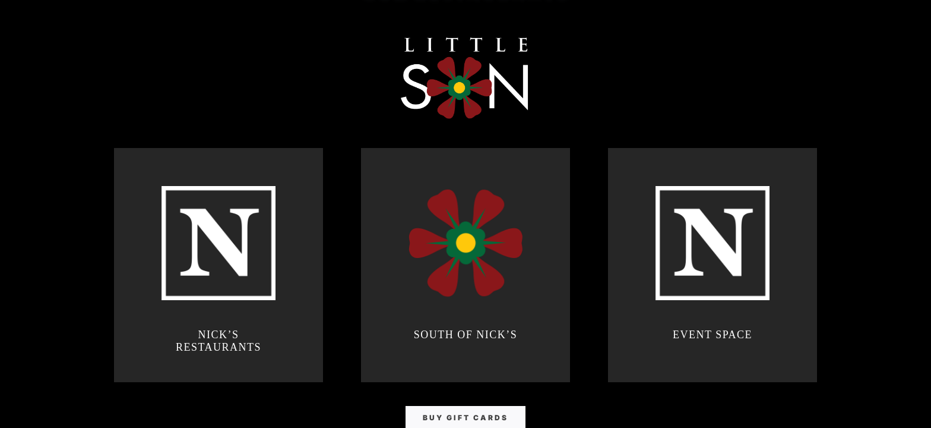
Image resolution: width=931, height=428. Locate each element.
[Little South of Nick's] (465, 77)
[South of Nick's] (465, 265)
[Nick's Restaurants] (218, 265)
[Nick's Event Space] (712, 265)
